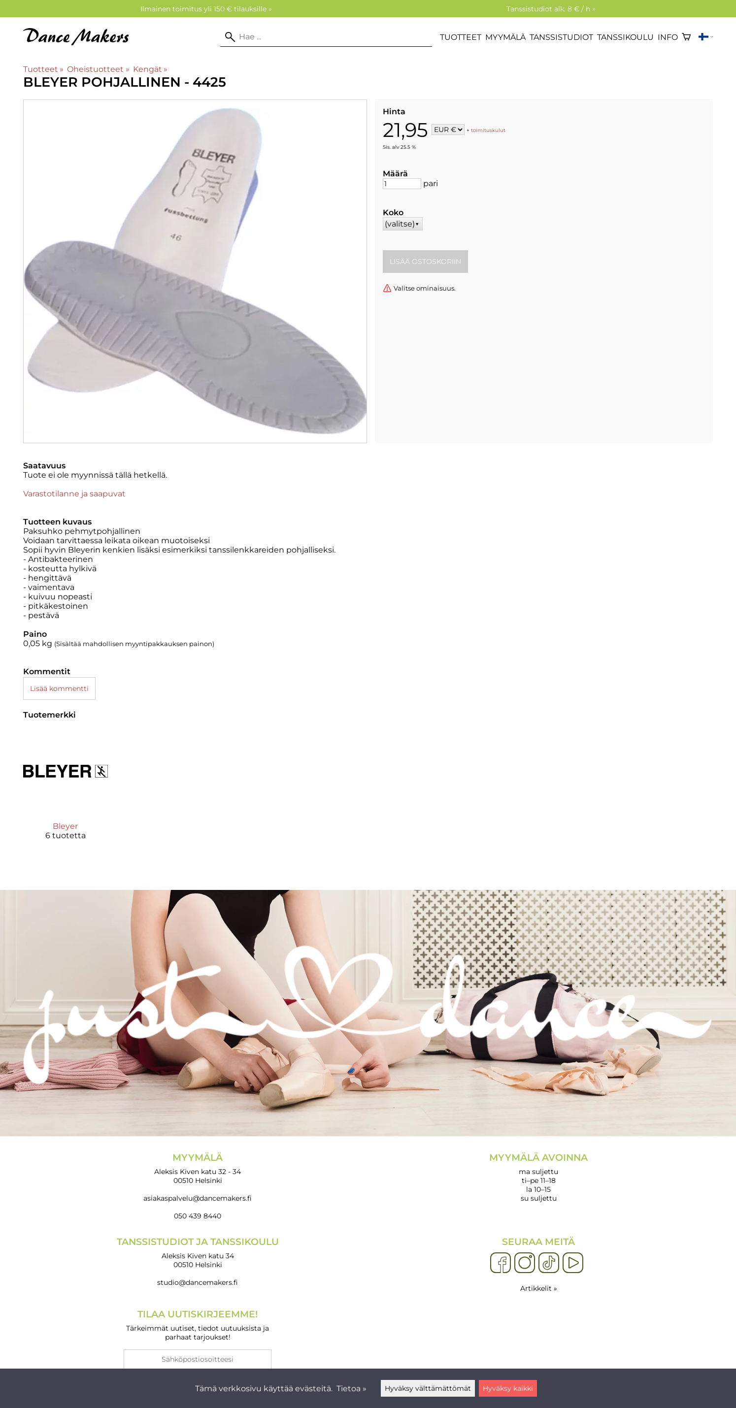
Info (668, 37)
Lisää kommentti (59, 688)
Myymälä (505, 37)
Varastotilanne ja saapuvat (74, 493)
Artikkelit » (538, 1288)
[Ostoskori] (686, 37)
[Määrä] (402, 183)
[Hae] (326, 37)
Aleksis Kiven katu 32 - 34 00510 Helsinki (197, 1168)
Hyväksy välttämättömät (428, 1388)
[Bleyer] (65, 793)
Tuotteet (460, 37)
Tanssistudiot (561, 37)
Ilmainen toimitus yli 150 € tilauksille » (206, 8)
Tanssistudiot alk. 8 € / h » (551, 8)
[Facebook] (500, 1263)
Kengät (150, 69)
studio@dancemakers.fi (197, 1282)
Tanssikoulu (625, 37)
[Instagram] (524, 1263)
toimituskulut (488, 130)
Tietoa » (351, 1388)
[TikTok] (548, 1263)
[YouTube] (573, 1263)
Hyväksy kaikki (508, 1388)
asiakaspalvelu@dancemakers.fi (197, 1198)
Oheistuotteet (98, 69)
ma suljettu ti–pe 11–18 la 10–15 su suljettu (538, 1177)
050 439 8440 (197, 1216)
